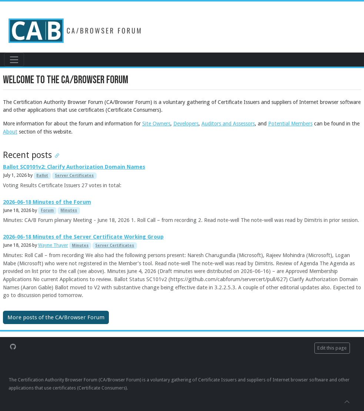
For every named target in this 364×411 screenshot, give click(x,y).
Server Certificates (74, 175)
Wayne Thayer (53, 245)
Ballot (42, 175)
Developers (185, 124)
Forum (47, 210)
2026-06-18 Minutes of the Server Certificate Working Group (83, 237)
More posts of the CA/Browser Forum (55, 317)
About (10, 132)
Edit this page (332, 348)
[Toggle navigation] (14, 60)
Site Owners (156, 124)
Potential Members (290, 124)
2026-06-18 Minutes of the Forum (47, 202)
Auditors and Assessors (228, 124)
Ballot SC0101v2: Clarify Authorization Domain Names (74, 167)
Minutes (68, 210)
